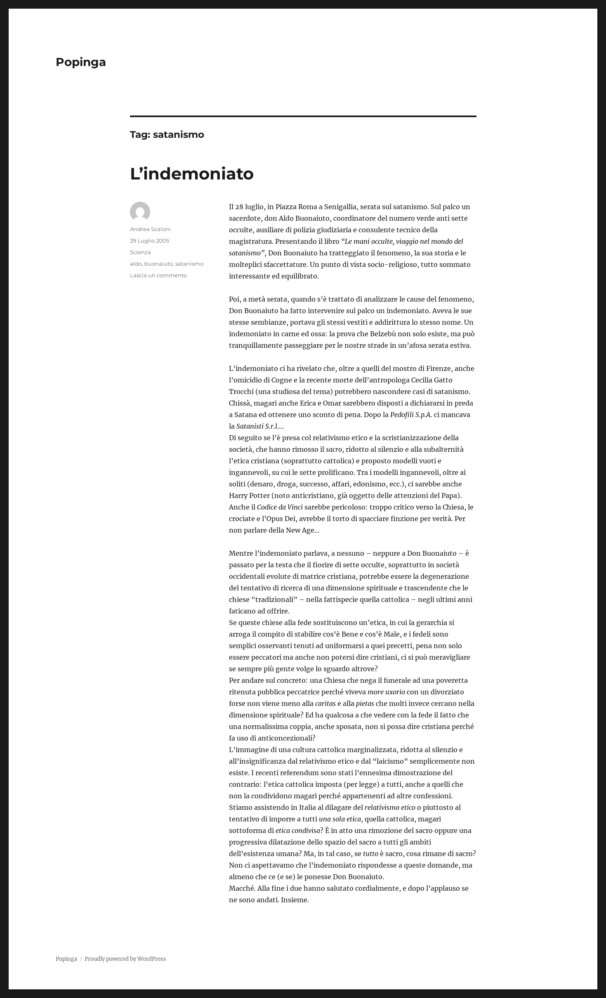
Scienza (140, 252)
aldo (136, 263)
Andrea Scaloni (150, 229)
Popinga (81, 62)
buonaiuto (158, 263)
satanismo (189, 263)
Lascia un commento (158, 275)
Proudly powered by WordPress (125, 959)
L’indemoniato (192, 173)
